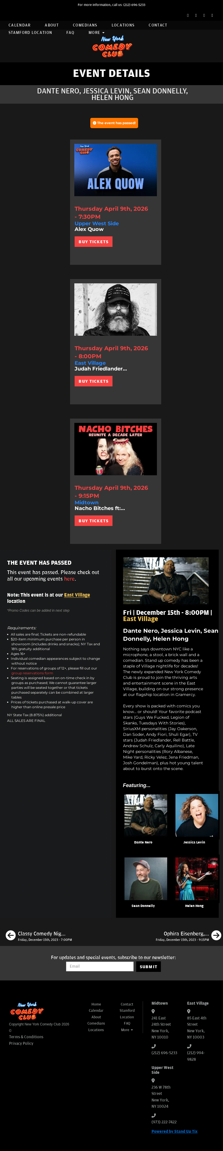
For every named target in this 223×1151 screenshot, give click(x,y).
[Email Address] (100, 966)
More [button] (97, 32)
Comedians (85, 25)
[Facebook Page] (188, 15)
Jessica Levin (194, 842)
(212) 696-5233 (134, 5)
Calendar (19, 25)
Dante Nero (143, 842)
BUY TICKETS (94, 241)
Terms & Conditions (26, 1037)
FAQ (70, 32)
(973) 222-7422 (164, 1122)
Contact (158, 25)
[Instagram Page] (204, 15)
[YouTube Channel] (212, 15)
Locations (123, 25)
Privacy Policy (21, 1043)
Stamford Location (30, 32)
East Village (77, 595)
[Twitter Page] (196, 15)
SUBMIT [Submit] (149, 966)
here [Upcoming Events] (69, 579)
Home (96, 1004)
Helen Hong (194, 906)
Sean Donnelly (143, 906)
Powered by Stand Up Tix (175, 1131)
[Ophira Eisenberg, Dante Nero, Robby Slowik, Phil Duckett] (188, 936)
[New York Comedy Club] (111, 46)
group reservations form (32, 673)
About (52, 25)
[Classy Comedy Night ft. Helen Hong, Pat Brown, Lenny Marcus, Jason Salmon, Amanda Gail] (39, 936)
